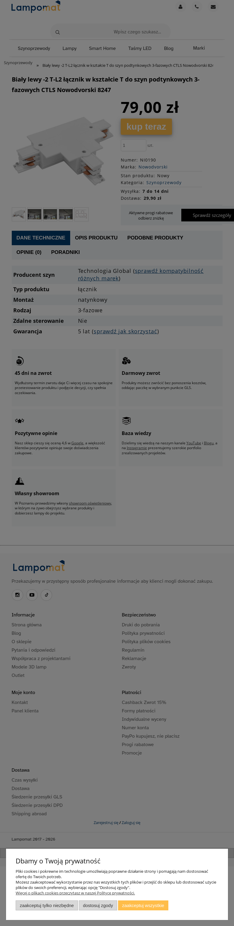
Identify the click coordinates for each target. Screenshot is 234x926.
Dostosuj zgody (98, 905)
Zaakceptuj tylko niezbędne (47, 905)
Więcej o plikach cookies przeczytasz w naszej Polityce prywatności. (75, 893)
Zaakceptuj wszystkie (143, 905)
